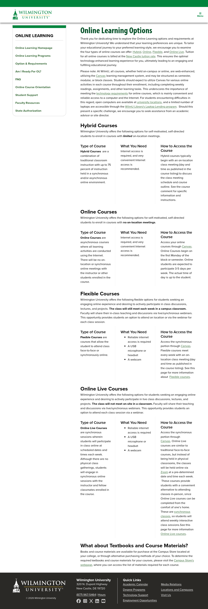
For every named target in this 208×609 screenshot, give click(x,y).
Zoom (164, 472)
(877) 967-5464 (86, 594)
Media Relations (171, 584)
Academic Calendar (135, 584)
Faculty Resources (27, 103)
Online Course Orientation (33, 87)
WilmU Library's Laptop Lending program (151, 106)
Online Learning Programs (33, 56)
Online (147, 52)
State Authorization (28, 110)
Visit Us (166, 595)
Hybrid (137, 52)
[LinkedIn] (97, 602)
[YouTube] (103, 602)
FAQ (18, 79)
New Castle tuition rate (140, 56)
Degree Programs (134, 589)
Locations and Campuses (177, 589)
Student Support (26, 95)
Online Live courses (173, 534)
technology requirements (112, 93)
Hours (102, 594)
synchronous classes (175, 513)
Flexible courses (179, 377)
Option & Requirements (31, 63)
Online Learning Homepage (33, 48)
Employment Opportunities (140, 600)
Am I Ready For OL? (28, 71)
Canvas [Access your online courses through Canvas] (101, 75)
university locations (149, 102)
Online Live (176, 52)
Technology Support (135, 595)
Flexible (157, 52)
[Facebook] (78, 602)
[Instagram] (85, 602)
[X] (91, 602)
